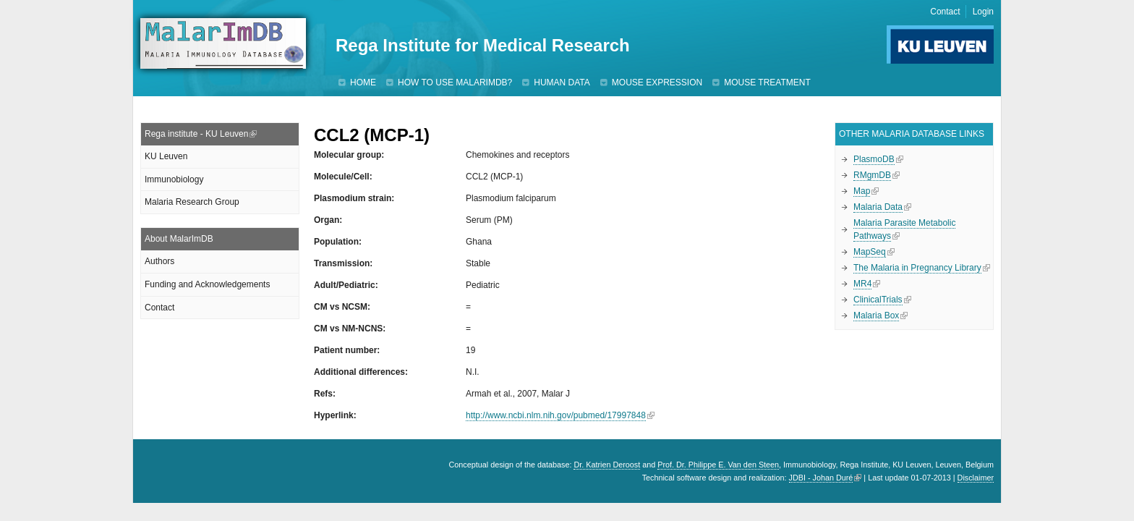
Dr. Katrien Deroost (607, 464)
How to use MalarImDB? (455, 82)
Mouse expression (657, 82)
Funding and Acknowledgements (207, 284)
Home (363, 82)
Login (983, 12)
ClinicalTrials (878, 300)
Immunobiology (174, 179)
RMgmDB (872, 175)
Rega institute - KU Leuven (196, 134)
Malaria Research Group (192, 202)
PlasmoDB (874, 159)
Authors (159, 261)
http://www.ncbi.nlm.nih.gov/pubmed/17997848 (556, 415)
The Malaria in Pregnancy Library (917, 268)
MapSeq (869, 252)
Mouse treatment (767, 82)
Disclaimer (976, 477)
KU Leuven (166, 156)
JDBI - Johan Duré (821, 477)
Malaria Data (878, 207)
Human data (562, 82)
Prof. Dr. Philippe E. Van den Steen (718, 464)
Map (861, 191)
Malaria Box (876, 315)
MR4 (862, 284)
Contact (945, 12)
